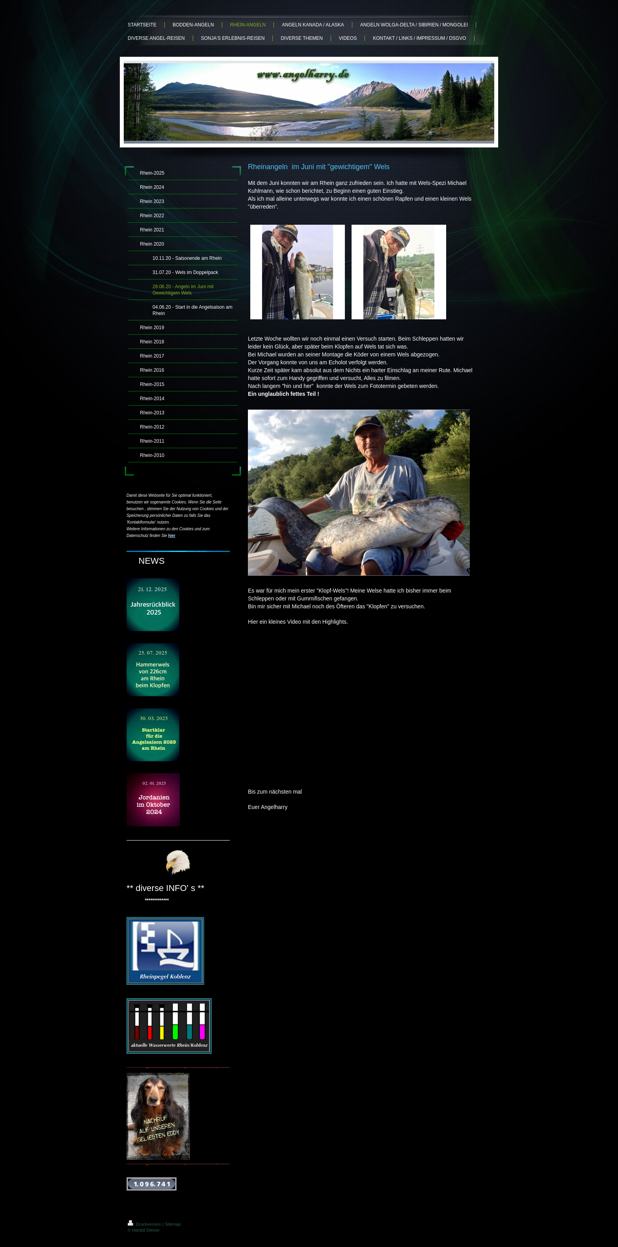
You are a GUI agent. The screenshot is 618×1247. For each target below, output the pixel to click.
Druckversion (145, 1224)
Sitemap (173, 1224)
